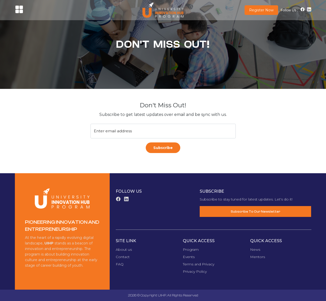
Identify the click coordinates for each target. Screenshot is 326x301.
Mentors (257, 257)
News (255, 249)
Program (191, 249)
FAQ (120, 264)
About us (124, 249)
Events (189, 257)
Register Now (261, 10)
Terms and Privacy (198, 264)
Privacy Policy (195, 271)
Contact (123, 257)
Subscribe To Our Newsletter (255, 211)
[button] (19, 12)
